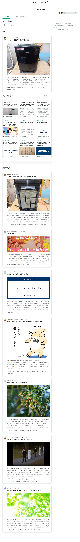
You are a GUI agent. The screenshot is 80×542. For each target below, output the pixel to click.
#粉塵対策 (13, 87)
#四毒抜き (19, 264)
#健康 (8, 530)
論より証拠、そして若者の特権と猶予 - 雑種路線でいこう (10, 143)
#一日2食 (13, 530)
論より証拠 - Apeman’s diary (42, 123)
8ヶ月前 (20, 271)
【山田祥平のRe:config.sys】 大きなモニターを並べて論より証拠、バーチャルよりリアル (10, 104)
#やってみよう (33, 87)
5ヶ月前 (16, 37)
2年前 (16, 380)
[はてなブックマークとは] (12, 96)
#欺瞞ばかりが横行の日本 (13, 371)
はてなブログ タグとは (59, 25)
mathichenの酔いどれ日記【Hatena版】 (15, 319)
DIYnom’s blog (10, 37)
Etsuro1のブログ (10, 380)
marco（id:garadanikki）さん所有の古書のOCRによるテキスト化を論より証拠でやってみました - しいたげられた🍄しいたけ (27, 144)
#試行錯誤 (23, 371)
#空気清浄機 (20, 87)
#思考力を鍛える (31, 371)
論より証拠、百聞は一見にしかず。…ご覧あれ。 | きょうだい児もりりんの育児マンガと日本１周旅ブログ (10, 124)
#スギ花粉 (9, 430)
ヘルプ (66, 25)
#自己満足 (30, 224)
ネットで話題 (14, 16)
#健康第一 (36, 224)
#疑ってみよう (34, 481)
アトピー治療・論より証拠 (26, 122)
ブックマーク (6, 100)
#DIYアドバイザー (11, 89)
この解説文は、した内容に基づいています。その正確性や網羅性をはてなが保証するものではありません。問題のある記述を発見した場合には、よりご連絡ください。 (9, 25)
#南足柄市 (28, 430)
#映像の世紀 (10, 479)
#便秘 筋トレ (40, 530)
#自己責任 (26, 87)
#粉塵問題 (19, 224)
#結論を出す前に (26, 481)
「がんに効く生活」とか (12, 271)
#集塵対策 (13, 224)
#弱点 (26, 479)
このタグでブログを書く (71, 12)
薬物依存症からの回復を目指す (13, 231)
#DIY (8, 87)
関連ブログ (23, 16)
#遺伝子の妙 (43, 371)
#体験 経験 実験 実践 (29, 530)
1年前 (26, 319)
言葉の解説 (6, 16)
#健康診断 (13, 264)
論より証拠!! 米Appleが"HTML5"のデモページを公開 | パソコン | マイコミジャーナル (43, 104)
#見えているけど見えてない (14, 481)
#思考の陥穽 (32, 479)
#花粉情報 (34, 430)
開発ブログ (70, 25)
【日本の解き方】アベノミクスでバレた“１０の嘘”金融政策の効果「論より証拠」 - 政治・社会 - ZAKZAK (27, 104)
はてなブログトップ (58, 27)
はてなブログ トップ (7, 6)
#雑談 (8, 264)
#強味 (15, 479)
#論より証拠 (41, 87)
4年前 (18, 488)
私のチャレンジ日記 (11, 488)
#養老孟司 (15, 430)
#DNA (37, 371)
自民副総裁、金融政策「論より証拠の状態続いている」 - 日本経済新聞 (44, 144)
